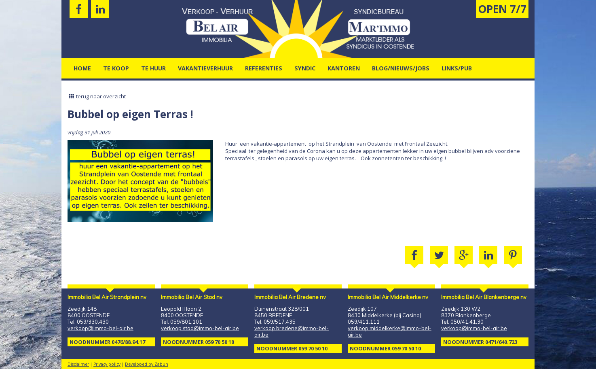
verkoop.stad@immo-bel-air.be (200, 328)
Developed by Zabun (146, 364)
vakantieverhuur (205, 68)
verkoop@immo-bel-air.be (100, 328)
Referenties (263, 68)
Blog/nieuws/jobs (400, 68)
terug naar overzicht (97, 96)
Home (82, 68)
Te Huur (153, 68)
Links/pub (457, 68)
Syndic (304, 68)
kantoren (344, 68)
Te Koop (116, 68)
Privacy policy (106, 364)
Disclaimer (78, 364)
